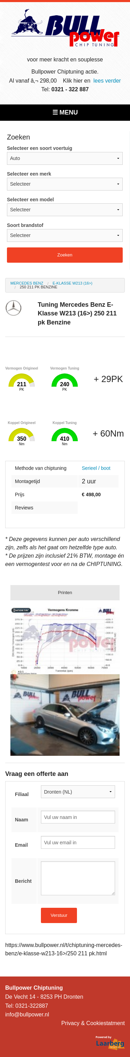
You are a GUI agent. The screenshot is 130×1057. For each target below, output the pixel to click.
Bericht (23, 881)
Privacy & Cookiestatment (93, 1023)
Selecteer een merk (65, 181)
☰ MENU (65, 112)
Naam (21, 819)
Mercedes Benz (26, 283)
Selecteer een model (65, 206)
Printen (65, 592)
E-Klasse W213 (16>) (73, 283)
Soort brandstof (65, 232)
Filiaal (22, 794)
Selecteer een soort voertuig (65, 155)
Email (21, 845)
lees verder (107, 81)
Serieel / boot (96, 468)
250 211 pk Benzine (38, 287)
